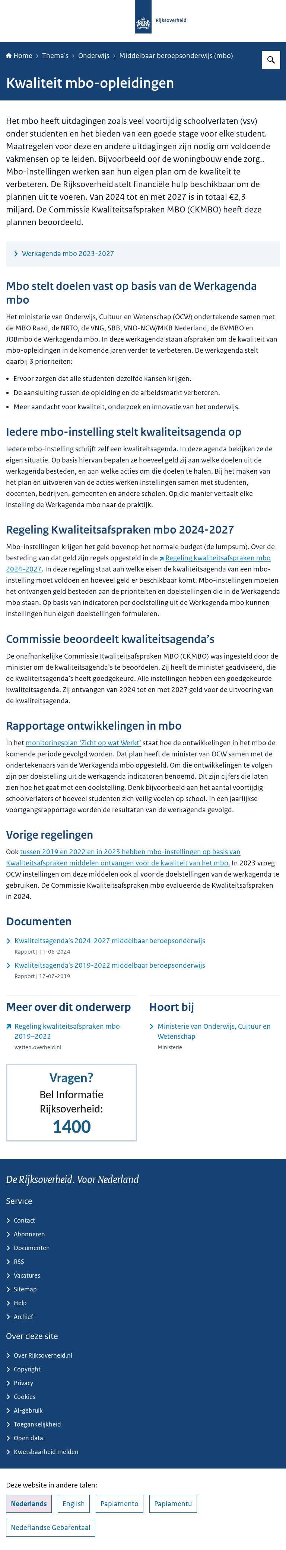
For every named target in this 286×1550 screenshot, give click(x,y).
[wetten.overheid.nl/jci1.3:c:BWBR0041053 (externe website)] (71, 1037)
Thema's (55, 55)
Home (19, 55)
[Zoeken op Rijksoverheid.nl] (271, 60)
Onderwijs (93, 55)
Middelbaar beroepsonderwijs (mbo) (176, 55)
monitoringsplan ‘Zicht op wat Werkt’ (83, 743)
